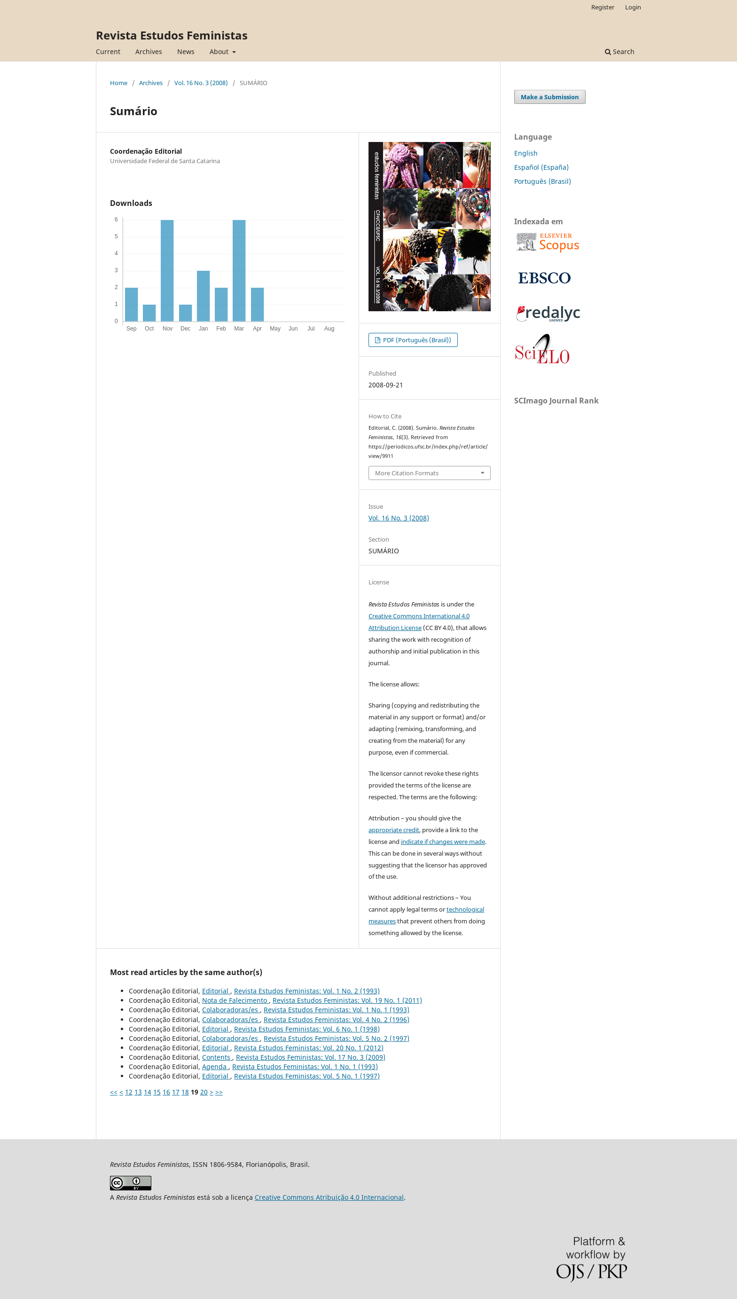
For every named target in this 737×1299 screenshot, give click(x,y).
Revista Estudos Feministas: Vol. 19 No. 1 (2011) (347, 1000)
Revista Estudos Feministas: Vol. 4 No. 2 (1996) (336, 1019)
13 (138, 1091)
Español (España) (541, 167)
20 (204, 1091)
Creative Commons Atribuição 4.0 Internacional (329, 1197)
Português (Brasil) (542, 181)
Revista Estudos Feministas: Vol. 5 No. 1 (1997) (307, 1075)
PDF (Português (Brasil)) (416, 340)
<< (114, 1091)
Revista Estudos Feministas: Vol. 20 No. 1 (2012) (309, 1047)
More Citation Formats (407, 473)
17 (176, 1091)
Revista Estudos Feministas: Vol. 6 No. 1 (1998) (307, 1028)
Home (118, 83)
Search (620, 51)
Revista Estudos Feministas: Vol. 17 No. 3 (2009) (310, 1057)
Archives (148, 51)
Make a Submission (550, 97)
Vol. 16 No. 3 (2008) (201, 83)
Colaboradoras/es (231, 1009)
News (186, 51)
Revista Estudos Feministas (172, 35)
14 (147, 1091)
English (526, 153)
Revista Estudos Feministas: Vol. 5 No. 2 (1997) (336, 1038)
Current (108, 51)
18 (185, 1091)
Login (633, 7)
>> (219, 1091)
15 (157, 1091)
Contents (217, 1057)
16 (166, 1091)
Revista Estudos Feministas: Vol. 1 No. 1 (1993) (336, 1009)
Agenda (215, 1066)
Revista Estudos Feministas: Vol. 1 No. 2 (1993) (307, 990)
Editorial (216, 990)
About (220, 51)
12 (129, 1091)
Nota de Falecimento (235, 1000)
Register (602, 7)
